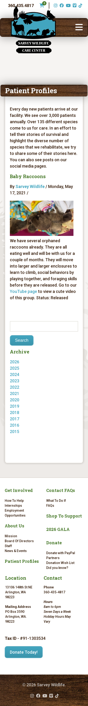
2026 (14, 361)
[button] (79, 27)
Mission (11, 536)
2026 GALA (58, 529)
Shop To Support (64, 516)
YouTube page (23, 291)
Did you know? (57, 568)
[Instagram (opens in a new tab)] (55, 5)
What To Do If (56, 501)
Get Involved (19, 490)
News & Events (16, 551)
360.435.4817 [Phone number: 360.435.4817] (21, 5)
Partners (53, 558)
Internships (13, 505)
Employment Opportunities (15, 513)
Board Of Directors (19, 541)
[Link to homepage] (33, 29)
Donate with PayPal (60, 553)
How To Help (14, 501)
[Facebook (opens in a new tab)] (61, 5)
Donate (54, 542)
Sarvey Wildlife (30, 186)
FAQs (50, 505)
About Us (14, 526)
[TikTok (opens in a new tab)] (79, 5)
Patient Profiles (22, 561)
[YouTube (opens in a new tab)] (68, 5)
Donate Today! (24, 652)
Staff (8, 546)
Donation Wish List (60, 563)
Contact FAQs (60, 490)
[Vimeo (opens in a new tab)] (74, 5)
